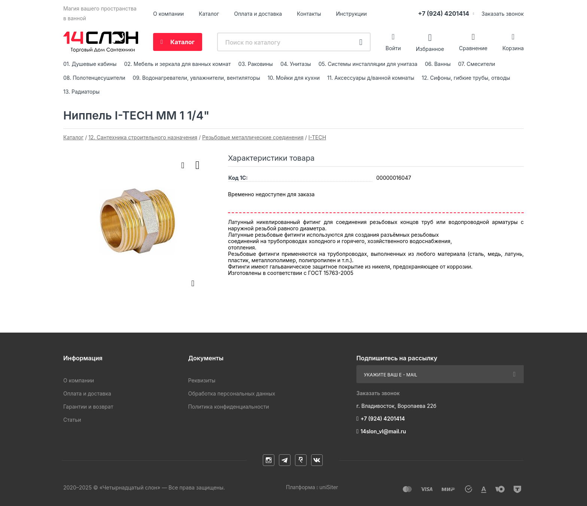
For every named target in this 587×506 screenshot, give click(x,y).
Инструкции (351, 13)
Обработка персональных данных (231, 393)
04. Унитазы (295, 64)
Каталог (209, 13)
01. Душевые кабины (89, 64)
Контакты (309, 13)
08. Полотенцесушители (94, 78)
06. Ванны (438, 64)
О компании (168, 13)
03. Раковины (255, 64)
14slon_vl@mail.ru (383, 431)
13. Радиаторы (81, 91)
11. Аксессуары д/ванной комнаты (370, 78)
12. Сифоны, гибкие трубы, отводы (466, 78)
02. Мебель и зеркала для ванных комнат (177, 64)
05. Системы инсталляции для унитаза (368, 64)
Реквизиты (201, 380)
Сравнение (473, 48)
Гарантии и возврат (88, 406)
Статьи (72, 419)
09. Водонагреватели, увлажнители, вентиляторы (196, 78)
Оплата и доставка (258, 13)
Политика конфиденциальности (228, 406)
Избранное (430, 48)
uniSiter (328, 487)
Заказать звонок (502, 13)
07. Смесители (476, 64)
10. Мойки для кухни (294, 78)
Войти (393, 48)
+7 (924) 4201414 (443, 13)
